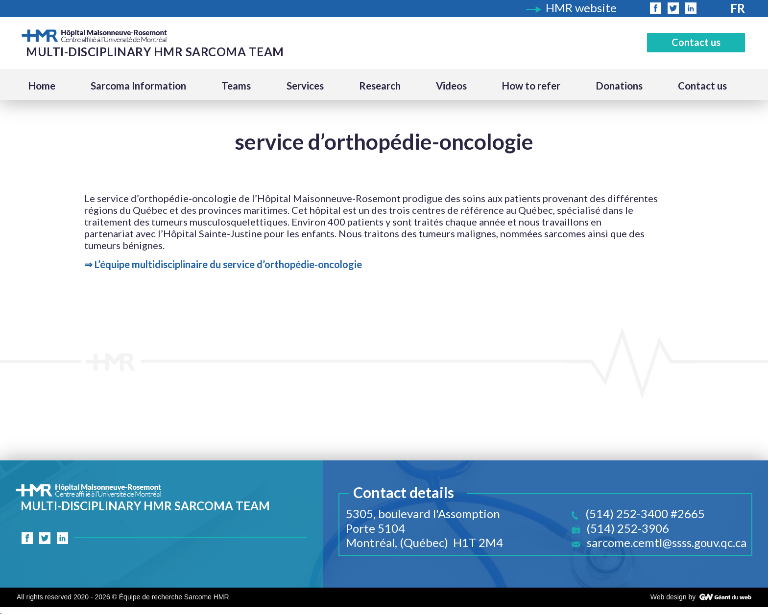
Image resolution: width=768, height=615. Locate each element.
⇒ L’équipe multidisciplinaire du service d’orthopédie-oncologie (223, 264)
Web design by (673, 597)
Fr (737, 8)
